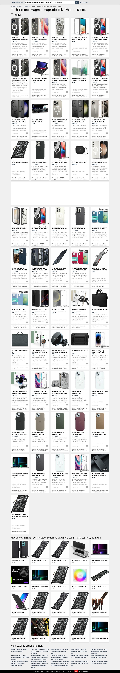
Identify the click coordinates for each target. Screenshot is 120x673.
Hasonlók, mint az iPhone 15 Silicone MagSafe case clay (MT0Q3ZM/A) (40, 450)
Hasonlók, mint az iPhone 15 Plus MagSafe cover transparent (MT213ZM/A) (99, 409)
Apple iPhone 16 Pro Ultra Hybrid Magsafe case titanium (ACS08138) (40, 39)
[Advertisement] (60, 193)
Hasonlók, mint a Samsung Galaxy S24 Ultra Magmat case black (79, 137)
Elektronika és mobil (16, 6)
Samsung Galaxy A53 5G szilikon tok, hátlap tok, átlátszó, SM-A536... (80, 39)
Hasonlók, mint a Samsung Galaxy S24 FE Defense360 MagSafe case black (19, 245)
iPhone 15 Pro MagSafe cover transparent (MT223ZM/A (59, 121)
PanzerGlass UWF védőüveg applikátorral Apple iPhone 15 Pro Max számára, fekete (60, 663)
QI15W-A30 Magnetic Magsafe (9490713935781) (39, 351)
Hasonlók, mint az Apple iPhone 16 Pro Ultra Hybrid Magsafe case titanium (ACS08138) (39, 56)
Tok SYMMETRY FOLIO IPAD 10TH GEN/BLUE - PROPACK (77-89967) (40, 651)
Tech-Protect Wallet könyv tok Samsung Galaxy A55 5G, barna (99, 651)
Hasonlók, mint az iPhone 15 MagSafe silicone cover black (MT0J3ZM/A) (18, 451)
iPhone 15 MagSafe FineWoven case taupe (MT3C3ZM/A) (99, 434)
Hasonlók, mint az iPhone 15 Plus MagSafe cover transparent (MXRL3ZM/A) (59, 492)
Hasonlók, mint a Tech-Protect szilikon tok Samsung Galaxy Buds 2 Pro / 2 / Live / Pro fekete (80, 179)
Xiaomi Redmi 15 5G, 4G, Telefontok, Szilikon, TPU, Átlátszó (79, 80)
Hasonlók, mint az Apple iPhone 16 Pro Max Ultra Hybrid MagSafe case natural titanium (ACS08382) (59, 97)
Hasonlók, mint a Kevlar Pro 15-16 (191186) (79, 368)
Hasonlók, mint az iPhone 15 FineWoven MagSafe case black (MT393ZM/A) (39, 492)
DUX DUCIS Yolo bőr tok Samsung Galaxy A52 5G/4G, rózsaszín (20, 657)
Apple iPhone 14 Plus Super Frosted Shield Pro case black (60, 651)
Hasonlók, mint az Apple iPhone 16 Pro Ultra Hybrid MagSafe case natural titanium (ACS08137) (59, 56)
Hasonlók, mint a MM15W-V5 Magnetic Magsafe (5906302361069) (59, 368)
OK (76, 671)
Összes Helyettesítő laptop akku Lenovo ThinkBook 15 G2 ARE (19, 532)
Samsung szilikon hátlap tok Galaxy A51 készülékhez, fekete (99, 475)
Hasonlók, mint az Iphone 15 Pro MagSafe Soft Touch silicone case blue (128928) (99, 245)
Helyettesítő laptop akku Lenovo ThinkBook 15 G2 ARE (20, 516)
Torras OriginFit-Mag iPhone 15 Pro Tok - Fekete (59, 269)
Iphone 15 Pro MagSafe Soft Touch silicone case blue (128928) (99, 228)
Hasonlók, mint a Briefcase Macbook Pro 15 (20, 368)
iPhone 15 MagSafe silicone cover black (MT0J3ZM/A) (19, 434)
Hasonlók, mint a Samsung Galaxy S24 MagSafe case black (19, 137)
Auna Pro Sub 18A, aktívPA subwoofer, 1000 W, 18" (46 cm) (79, 663)
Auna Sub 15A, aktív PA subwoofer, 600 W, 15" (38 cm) (79, 651)
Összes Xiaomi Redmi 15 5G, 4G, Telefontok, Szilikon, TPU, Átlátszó (79, 96)
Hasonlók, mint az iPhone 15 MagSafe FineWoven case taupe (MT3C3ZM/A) (99, 451)
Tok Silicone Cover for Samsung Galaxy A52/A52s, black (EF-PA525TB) (59, 657)
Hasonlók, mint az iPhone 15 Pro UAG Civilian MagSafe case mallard (19, 285)
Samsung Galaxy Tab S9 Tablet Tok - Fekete (39, 79)
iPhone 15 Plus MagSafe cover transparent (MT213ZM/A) (100, 393)
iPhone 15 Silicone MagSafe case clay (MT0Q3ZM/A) (38, 434)
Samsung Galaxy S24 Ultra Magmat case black (78, 121)
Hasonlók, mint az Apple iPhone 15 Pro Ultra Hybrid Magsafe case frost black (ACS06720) (39, 286)
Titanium (26, 6)
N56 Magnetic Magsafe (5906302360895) (79, 310)
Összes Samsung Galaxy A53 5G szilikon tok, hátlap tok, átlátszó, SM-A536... (80, 56)
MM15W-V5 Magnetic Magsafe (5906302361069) (59, 351)
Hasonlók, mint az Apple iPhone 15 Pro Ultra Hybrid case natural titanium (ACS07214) (99, 138)
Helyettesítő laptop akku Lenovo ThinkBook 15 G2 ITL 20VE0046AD (20, 162)
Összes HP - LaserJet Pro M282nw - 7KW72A (39, 137)
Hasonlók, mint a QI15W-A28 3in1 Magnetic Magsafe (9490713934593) (19, 409)
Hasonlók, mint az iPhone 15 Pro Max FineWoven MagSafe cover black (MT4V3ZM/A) (79, 245)
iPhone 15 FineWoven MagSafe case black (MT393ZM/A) (39, 475)
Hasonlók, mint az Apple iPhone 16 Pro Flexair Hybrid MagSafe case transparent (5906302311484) (19, 56)
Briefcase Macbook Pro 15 (20, 351)
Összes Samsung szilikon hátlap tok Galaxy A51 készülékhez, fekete (100, 491)
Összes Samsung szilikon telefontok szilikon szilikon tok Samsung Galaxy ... (60, 327)
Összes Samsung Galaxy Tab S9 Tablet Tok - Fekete (39, 96)
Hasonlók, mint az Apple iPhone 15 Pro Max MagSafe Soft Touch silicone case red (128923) (79, 286)
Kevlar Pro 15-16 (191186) (80, 350)
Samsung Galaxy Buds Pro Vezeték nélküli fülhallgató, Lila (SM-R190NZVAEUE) (39, 657)
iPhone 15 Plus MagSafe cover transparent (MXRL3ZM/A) (60, 475)
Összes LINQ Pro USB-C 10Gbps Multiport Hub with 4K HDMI (99, 285)
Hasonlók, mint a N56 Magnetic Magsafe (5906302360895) (78, 326)
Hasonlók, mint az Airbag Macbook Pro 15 (99, 326)
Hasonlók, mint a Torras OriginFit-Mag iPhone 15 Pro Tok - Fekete (59, 285)
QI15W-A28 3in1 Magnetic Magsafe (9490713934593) (19, 392)
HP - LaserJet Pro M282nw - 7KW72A (38, 120)
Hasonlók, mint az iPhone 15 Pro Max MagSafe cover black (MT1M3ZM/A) (39, 179)
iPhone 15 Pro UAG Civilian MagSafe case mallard (19, 269)
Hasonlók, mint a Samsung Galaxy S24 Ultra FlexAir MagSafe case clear (100, 178)
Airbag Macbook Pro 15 (100, 309)
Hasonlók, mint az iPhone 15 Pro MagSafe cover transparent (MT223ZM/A (59, 138)
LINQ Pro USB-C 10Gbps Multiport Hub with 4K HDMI (99, 269)
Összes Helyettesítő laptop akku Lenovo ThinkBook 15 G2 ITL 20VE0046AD (19, 179)
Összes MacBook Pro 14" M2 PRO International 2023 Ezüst (19, 491)
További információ (83, 671)
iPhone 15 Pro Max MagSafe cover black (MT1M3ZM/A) (39, 162)
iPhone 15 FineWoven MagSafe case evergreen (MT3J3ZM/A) (59, 434)
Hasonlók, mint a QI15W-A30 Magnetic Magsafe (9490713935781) (39, 368)
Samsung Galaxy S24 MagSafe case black (19, 120)
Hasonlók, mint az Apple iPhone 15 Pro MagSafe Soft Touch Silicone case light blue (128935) (19, 327)
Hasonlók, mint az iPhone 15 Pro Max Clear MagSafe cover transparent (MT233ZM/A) (59, 245)
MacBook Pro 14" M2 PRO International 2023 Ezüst (20, 475)
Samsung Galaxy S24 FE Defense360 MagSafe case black (19, 228)
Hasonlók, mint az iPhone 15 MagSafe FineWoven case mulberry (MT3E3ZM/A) (79, 451)
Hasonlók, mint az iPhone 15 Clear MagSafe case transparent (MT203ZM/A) (79, 409)
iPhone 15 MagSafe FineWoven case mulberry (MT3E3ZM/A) (79, 434)
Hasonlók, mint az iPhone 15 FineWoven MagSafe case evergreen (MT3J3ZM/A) (60, 451)
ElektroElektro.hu (17, 2)
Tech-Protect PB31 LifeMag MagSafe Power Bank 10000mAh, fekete (19, 663)
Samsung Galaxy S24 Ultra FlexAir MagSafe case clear (99, 162)
